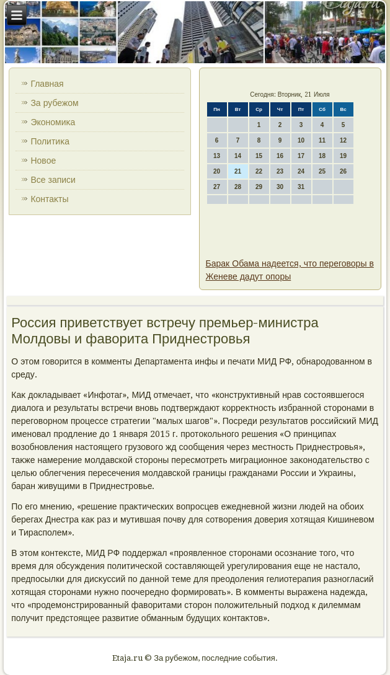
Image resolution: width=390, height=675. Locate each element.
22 (258, 171)
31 (301, 186)
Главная (46, 84)
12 (343, 140)
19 (343, 155)
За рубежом (54, 103)
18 (322, 155)
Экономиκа (52, 122)
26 (343, 171)
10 (301, 140)
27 (216, 186)
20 (216, 171)
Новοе (43, 160)
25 (322, 171)
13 (216, 155)
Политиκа (49, 141)
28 (237, 186)
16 (280, 155)
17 (301, 155)
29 (258, 186)
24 (301, 171)
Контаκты (49, 199)
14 (237, 155)
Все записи (53, 180)
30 (280, 186)
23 (280, 171)
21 (237, 171)
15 (258, 155)
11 (322, 140)
